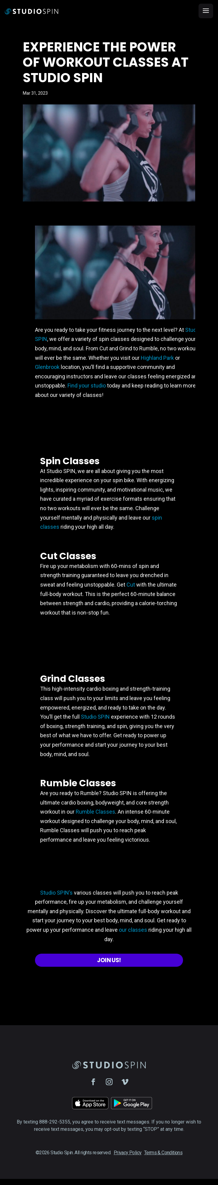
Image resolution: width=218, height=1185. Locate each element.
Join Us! (109, 960)
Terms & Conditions (163, 1152)
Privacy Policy (128, 1152)
